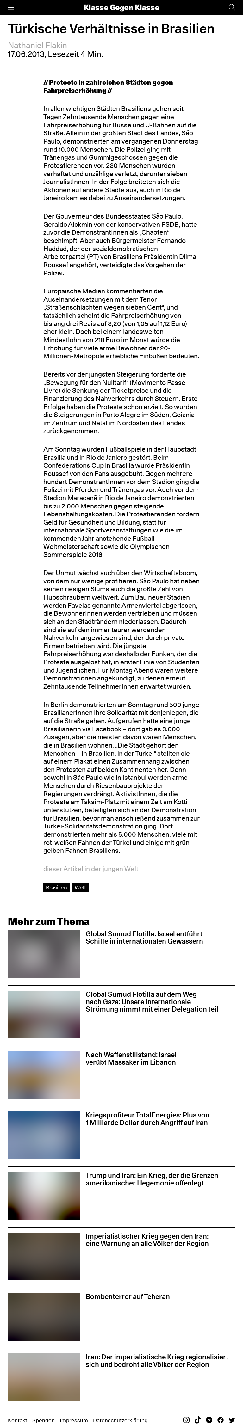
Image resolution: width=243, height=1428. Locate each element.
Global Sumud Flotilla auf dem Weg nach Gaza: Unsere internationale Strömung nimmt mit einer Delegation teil (152, 1001)
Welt (80, 887)
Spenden (43, 1420)
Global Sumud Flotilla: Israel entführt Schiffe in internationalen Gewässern (144, 937)
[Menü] (11, 7)
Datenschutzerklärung (120, 1420)
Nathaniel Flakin (37, 45)
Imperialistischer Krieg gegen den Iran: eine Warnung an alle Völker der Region (147, 1240)
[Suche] (232, 7)
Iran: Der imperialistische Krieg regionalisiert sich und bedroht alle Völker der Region (157, 1361)
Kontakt (17, 1420)
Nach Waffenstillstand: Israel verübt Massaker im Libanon (131, 1058)
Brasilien (56, 887)
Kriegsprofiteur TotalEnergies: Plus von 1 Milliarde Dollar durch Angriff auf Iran (147, 1119)
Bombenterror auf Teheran (128, 1296)
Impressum (74, 1420)
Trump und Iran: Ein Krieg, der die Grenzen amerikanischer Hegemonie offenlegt (152, 1179)
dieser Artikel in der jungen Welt (90, 869)
